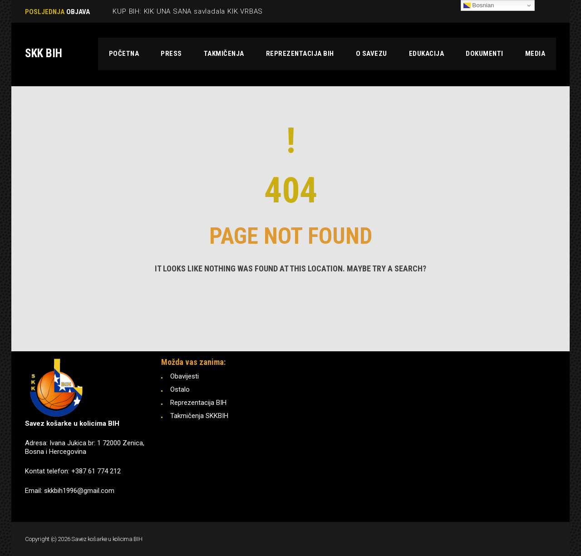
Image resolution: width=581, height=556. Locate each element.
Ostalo (180, 389)
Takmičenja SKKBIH (199, 416)
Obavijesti (184, 376)
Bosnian (478, 5)
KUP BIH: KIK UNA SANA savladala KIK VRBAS (188, 11)
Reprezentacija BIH (198, 403)
